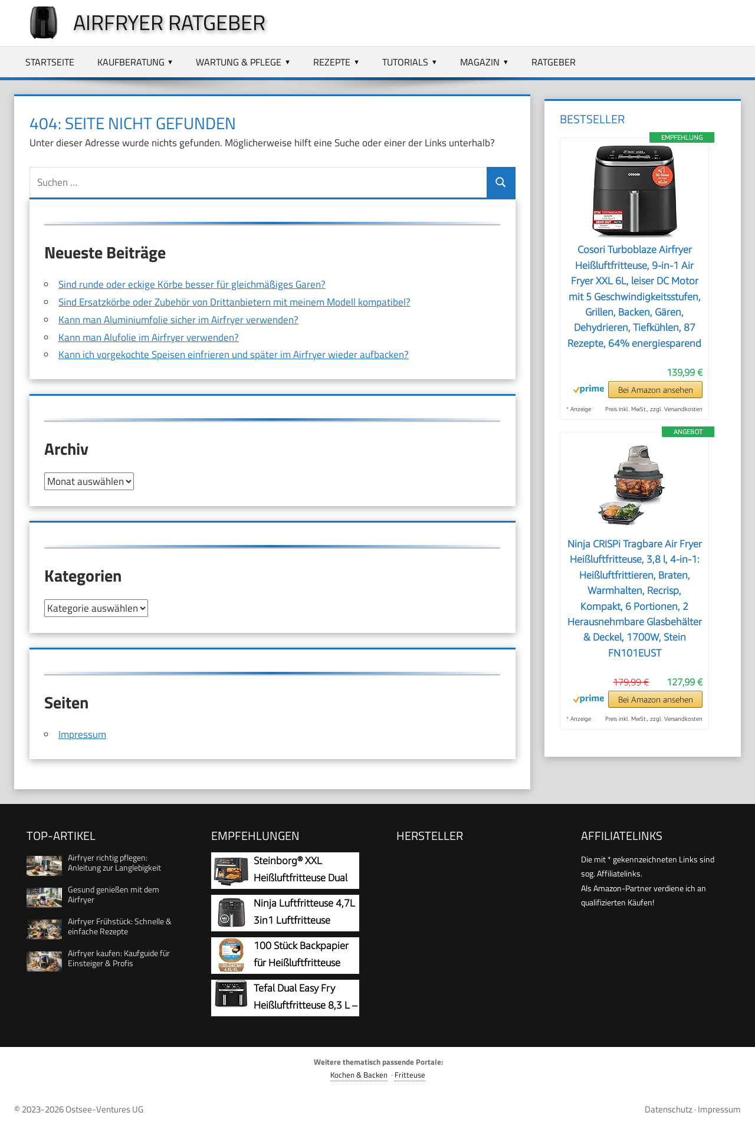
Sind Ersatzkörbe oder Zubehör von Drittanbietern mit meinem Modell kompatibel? (234, 302)
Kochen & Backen (359, 1074)
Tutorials (405, 62)
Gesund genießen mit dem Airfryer (113, 893)
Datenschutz (668, 1108)
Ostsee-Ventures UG (104, 1108)
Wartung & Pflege (238, 62)
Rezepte (331, 62)
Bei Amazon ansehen (655, 390)
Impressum (82, 733)
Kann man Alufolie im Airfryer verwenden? (148, 337)
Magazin (480, 62)
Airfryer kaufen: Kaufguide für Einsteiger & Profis (119, 957)
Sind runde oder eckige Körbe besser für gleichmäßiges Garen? (192, 284)
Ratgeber (553, 62)
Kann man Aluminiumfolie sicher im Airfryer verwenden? (178, 319)
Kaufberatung (131, 62)
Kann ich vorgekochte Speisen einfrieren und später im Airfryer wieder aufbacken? (233, 354)
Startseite (49, 62)
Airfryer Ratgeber (169, 22)
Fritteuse (410, 1074)
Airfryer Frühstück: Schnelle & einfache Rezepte (120, 925)
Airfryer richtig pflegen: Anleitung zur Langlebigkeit (114, 862)
